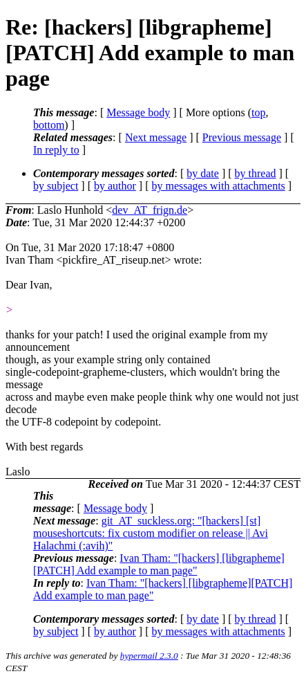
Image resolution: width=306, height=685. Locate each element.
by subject (55, 186)
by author (115, 186)
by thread (255, 173)
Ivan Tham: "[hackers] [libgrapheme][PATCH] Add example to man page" (159, 564)
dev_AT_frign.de (149, 210)
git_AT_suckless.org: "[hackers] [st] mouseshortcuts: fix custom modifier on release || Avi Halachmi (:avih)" (150, 533)
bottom (48, 125)
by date (203, 173)
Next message (156, 137)
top (258, 112)
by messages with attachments (218, 186)
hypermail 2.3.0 (149, 655)
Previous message (241, 137)
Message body (138, 112)
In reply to (56, 150)
